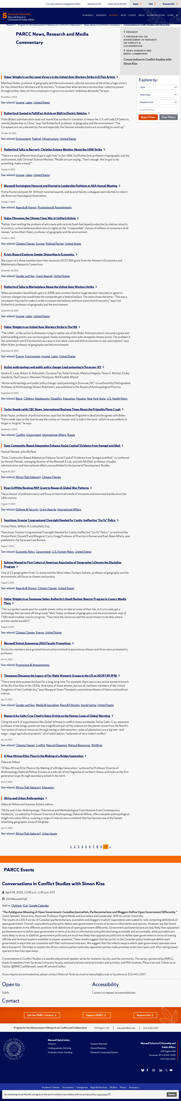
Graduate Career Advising (60, 1052)
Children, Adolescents (37, 399)
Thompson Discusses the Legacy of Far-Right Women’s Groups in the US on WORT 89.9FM (62, 676)
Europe (40, 244)
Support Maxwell (98, 1043)
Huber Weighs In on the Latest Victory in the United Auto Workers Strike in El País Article (61, 77)
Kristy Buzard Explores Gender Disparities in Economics (40, 254)
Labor (29, 102)
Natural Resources (79, 745)
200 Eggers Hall (168, 1051)
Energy (20, 356)
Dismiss (171, 1094)
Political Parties (55, 244)
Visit (151, 4)
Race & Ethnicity (70, 705)
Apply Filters (148, 117)
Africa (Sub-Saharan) (28, 477)
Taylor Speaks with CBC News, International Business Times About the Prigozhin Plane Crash (64, 409)
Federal (36, 139)
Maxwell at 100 (94, 4)
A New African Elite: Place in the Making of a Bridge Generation (45, 756)
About (141, 15)
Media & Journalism (47, 705)
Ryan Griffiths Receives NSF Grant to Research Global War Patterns (48, 488)
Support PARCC (96, 1015)
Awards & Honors (26, 207)
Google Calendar (39, 905)
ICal (25, 905)
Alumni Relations (156, 15)
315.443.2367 (150, 1027)
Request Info (169, 4)
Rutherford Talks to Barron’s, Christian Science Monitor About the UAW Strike (54, 149)
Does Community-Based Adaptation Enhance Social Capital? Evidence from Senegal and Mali (63, 446)
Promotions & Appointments (55, 207)
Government (33, 435)
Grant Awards (44, 276)
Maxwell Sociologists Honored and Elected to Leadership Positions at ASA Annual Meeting (62, 186)
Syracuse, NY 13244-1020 (162, 1054)
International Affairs (54, 435)
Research (113, 15)
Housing (81, 399)
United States (41, 102)
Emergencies (82, 1087)
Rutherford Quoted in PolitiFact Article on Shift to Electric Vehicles (47, 113)
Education (69, 399)
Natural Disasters (56, 745)
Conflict (20, 435)
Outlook (16, 905)
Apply (136, 4)
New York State (96, 399)
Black (19, 399)
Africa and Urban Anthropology (25, 798)
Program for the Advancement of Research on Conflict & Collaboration (49, 24)
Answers (52, 1043)
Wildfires (96, 745)
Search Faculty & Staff (117, 4)
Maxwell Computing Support (104, 1052)
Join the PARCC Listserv (41, 1015)
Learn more (102, 1094)
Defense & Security (27, 509)
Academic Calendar (51, 1087)
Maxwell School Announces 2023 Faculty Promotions (39, 643)
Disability (56, 399)
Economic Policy (25, 552)
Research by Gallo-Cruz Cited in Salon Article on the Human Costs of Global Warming (58, 716)
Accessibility (68, 1087)
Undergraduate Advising (59, 1047)
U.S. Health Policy (117, 399)
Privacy (123, 1087)
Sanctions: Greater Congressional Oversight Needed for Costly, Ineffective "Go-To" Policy (61, 520)
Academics (88, 15)
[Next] (110, 846)
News (123, 15)
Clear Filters (168, 117)
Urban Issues (49, 833)
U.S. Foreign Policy (63, 552)
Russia (71, 435)
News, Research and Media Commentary (102, 24)
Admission (101, 15)
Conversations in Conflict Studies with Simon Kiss (147, 24)
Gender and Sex (25, 276)
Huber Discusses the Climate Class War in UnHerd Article (41, 218)
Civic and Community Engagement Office (63, 4)
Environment (23, 139)
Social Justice (88, 705)
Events (132, 15)
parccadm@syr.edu (126, 1027)
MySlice (113, 1087)
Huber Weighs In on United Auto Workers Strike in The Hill (42, 327)
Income (20, 102)
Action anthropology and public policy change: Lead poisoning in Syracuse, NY (54, 367)
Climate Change (25, 244)
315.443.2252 (168, 1058)
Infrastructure (50, 139)
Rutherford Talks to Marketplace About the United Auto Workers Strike (50, 287)
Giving (170, 15)
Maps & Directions (98, 1087)
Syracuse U (134, 1087)
